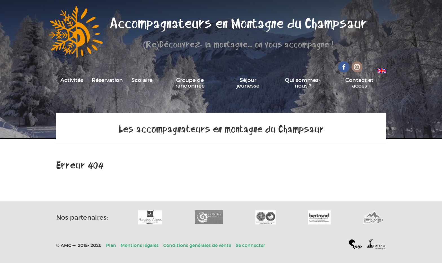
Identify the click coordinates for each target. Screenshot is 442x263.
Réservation (107, 80)
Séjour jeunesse (248, 83)
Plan (111, 245)
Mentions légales (140, 245)
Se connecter (250, 245)
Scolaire (142, 80)
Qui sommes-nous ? (303, 83)
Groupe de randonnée (190, 83)
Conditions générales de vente (197, 245)
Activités (71, 80)
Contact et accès (359, 83)
